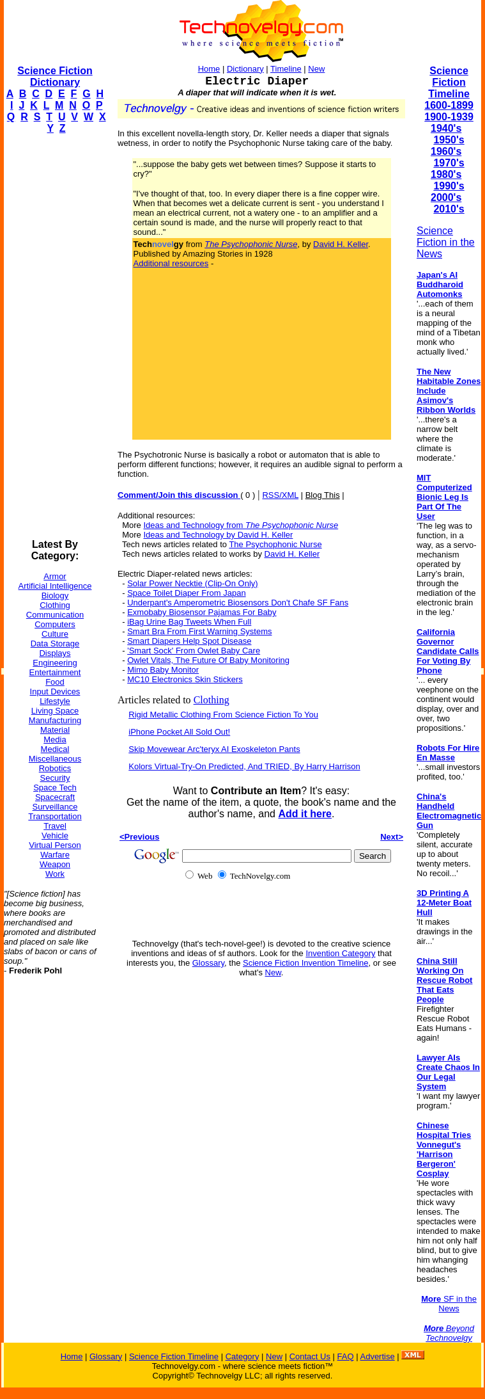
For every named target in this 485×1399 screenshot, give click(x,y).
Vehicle (55, 835)
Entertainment (55, 672)
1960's (446, 151)
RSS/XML (280, 495)
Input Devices (55, 691)
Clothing (55, 605)
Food (55, 682)
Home (209, 69)
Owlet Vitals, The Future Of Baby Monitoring (208, 660)
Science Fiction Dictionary (54, 76)
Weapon (55, 864)
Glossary (208, 963)
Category (242, 1356)
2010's (448, 209)
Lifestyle (55, 701)
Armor (54, 576)
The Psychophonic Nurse (275, 544)
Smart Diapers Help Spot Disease (189, 641)
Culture (55, 634)
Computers (55, 624)
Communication (55, 615)
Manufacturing (55, 720)
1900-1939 (448, 116)
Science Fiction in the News (446, 242)
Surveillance (55, 806)
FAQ (345, 1356)
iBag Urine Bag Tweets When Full (189, 622)
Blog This (322, 495)
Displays (54, 653)
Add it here (305, 813)
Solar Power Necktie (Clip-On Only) (192, 583)
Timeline (286, 69)
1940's (446, 128)
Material (55, 730)
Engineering (55, 663)
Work (55, 874)
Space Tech (55, 787)
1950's (448, 139)
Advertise (377, 1356)
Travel (54, 826)
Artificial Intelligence (55, 586)
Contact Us (309, 1356)
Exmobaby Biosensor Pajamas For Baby (201, 612)
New (316, 69)
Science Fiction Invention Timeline (306, 963)
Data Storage (55, 643)
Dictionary (245, 69)
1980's (446, 174)
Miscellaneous (55, 758)
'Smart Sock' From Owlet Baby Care (193, 650)
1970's (448, 162)
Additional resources (171, 263)
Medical (55, 749)
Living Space (55, 710)
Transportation (54, 816)
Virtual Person (55, 845)
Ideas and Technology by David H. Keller (218, 535)
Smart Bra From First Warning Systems (199, 631)
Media (54, 739)
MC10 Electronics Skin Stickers (185, 679)
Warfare (55, 854)
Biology (55, 595)
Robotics (55, 768)
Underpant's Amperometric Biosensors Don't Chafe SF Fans (237, 602)
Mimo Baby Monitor (163, 670)
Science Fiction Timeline (449, 82)
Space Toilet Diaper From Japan (186, 593)
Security (55, 778)
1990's (448, 185)
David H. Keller (340, 244)
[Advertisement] (55, 337)
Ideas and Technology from (240, 525)
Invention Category (340, 953)
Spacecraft (55, 797)
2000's (446, 197)
